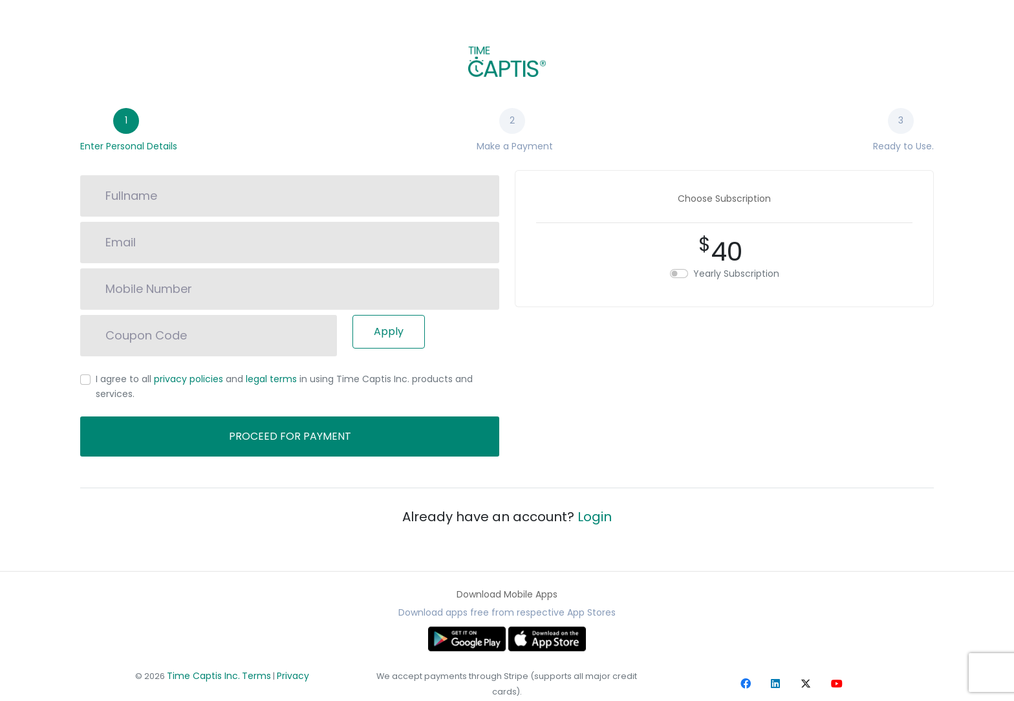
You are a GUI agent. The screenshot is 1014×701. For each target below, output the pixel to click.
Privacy (293, 675)
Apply (389, 331)
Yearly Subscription (736, 273)
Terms (256, 675)
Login (594, 517)
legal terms (271, 378)
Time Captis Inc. (203, 675)
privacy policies (188, 378)
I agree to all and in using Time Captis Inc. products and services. (284, 386)
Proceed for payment (290, 436)
